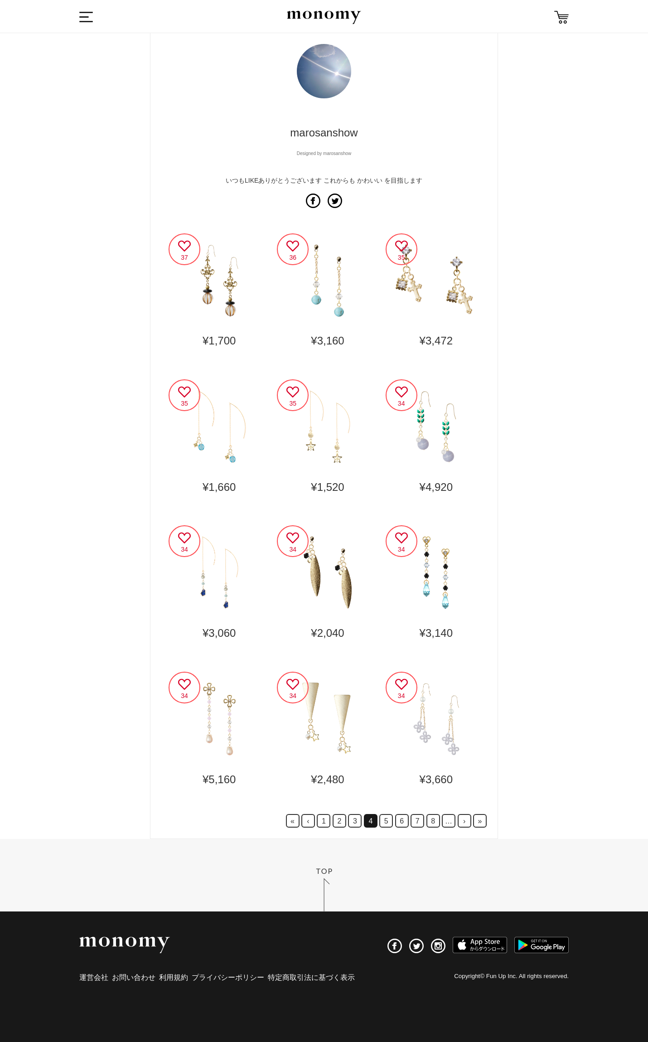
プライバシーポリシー (228, 977)
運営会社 (93, 977)
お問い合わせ (133, 977)
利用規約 (173, 977)
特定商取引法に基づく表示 (311, 977)
